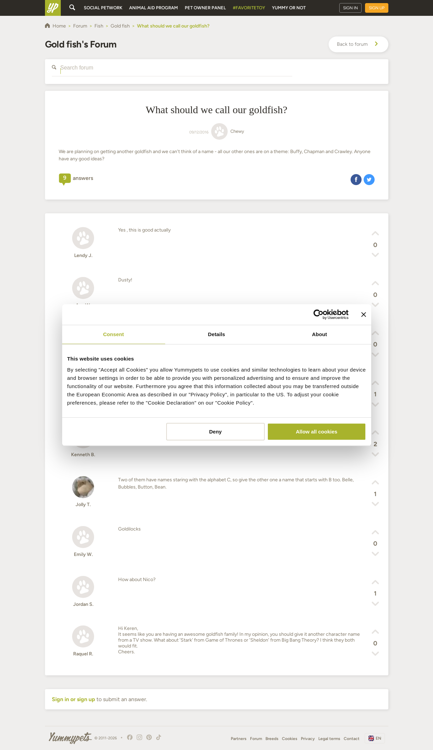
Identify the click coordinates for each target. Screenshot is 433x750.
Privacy (308, 738)
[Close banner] (363, 314)
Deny (215, 432)
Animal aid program (153, 7)
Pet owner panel (205, 7)
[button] (356, 179)
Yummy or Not (289, 7)
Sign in (350, 8)
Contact (352, 738)
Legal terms (329, 738)
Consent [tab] (113, 334)
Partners (239, 738)
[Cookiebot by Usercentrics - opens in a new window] (318, 314)
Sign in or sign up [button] (73, 699)
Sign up (377, 8)
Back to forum (358, 44)
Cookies (289, 738)
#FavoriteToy (249, 7)
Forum (256, 738)
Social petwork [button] (103, 7)
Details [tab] (216, 334)
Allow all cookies (317, 432)
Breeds (271, 738)
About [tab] (319, 334)
